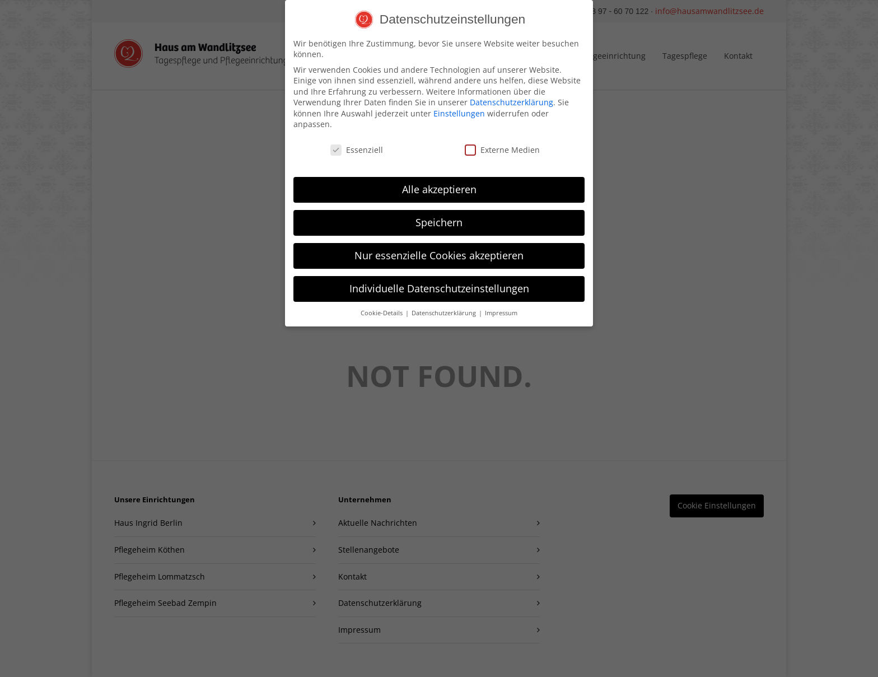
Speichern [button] (439, 218)
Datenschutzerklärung (511, 98)
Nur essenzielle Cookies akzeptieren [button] (439, 251)
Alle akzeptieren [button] (439, 185)
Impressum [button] (501, 308)
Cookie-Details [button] (382, 308)
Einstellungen (459, 109)
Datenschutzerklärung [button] (445, 308)
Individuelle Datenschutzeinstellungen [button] (439, 284)
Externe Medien (502, 146)
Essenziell (356, 146)
